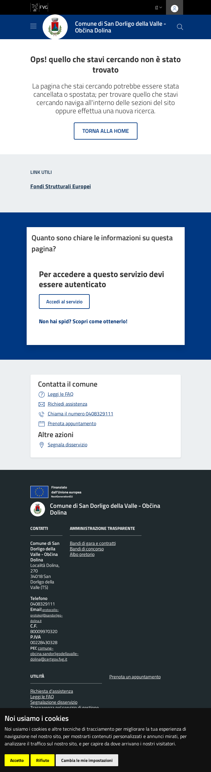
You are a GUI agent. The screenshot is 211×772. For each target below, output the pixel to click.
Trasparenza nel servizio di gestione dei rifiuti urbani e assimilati (64, 710)
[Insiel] (41, 762)
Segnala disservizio (67, 444)
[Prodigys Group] (67, 762)
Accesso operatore (117, 746)
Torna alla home (105, 131)
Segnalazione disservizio (53, 702)
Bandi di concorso (87, 548)
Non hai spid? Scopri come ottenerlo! (83, 321)
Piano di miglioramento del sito (62, 746)
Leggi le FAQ (60, 394)
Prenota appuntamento (72, 423)
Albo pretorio (82, 554)
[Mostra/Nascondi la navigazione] (33, 26)
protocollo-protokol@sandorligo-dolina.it (46, 615)
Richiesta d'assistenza (51, 691)
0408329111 (80, 413)
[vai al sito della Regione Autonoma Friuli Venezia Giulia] (39, 6)
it (159, 7)
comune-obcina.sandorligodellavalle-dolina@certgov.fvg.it (54, 653)
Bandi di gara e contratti (93, 543)
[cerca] (180, 27)
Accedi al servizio (64, 301)
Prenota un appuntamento (135, 676)
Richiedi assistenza (67, 403)
